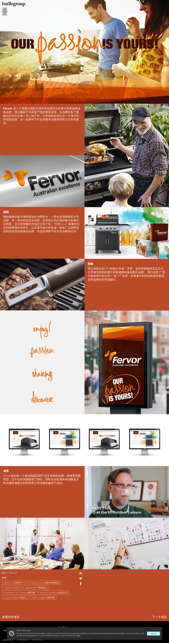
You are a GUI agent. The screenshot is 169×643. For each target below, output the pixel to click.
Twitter (80, 578)
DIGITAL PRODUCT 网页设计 (35, 588)
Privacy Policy (37, 639)
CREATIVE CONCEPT (12, 588)
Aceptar (153, 633)
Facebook (80, 583)
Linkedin (80, 573)
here (78, 635)
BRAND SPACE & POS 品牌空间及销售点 (43, 583)
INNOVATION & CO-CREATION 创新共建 (19, 592)
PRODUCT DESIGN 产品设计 (15, 597)
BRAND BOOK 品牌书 (12, 583)
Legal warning (8, 639)
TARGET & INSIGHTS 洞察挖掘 (43, 597)
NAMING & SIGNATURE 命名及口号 (54, 592)
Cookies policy (22, 639)
